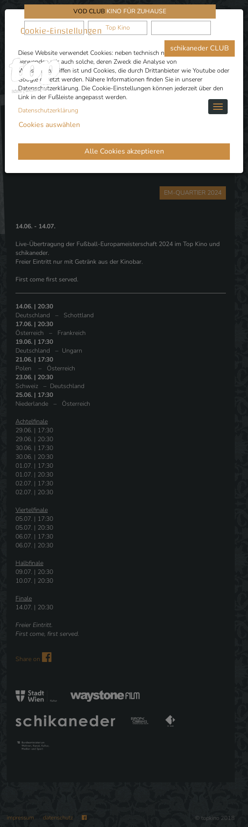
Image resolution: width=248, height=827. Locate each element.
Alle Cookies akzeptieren (124, 151)
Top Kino (118, 27)
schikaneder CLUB (199, 48)
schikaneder (54, 27)
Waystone (181, 27)
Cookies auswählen (49, 125)
